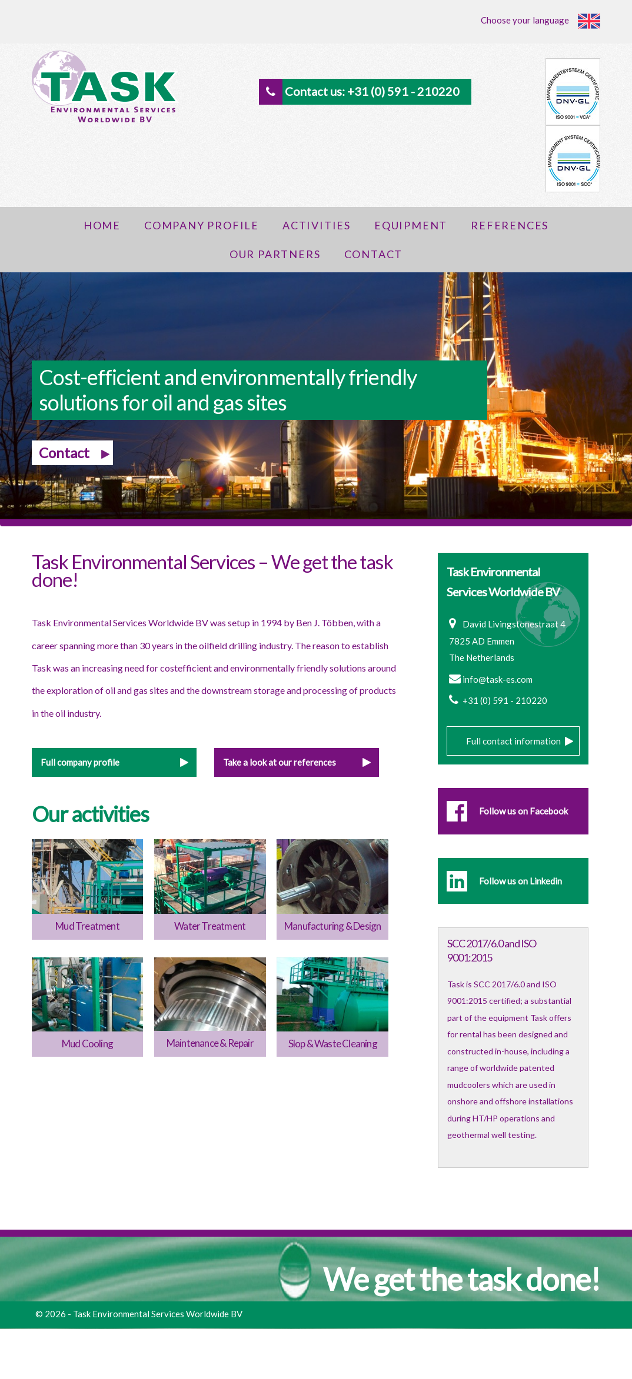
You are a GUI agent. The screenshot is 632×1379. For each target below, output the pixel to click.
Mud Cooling (87, 1043)
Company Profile (201, 225)
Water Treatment (209, 926)
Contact (373, 254)
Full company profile (80, 762)
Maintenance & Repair (210, 1043)
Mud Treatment (87, 926)
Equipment (410, 225)
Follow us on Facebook (523, 811)
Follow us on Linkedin (520, 881)
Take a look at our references (279, 762)
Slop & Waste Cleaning (332, 1043)
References (509, 225)
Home (102, 225)
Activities (316, 225)
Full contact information (513, 741)
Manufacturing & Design (332, 926)
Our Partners (275, 254)
